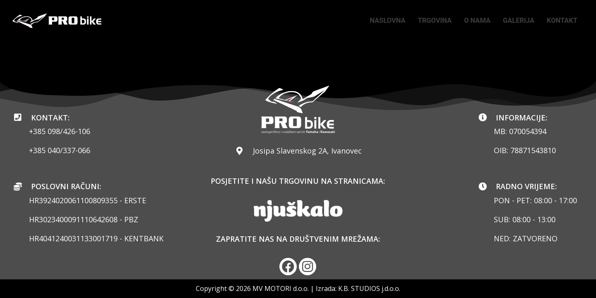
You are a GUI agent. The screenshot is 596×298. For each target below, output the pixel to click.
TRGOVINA (424, 20)
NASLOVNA (374, 20)
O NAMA (470, 20)
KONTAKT (560, 20)
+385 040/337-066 (59, 150)
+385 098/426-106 (59, 131)
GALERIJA (514, 20)
